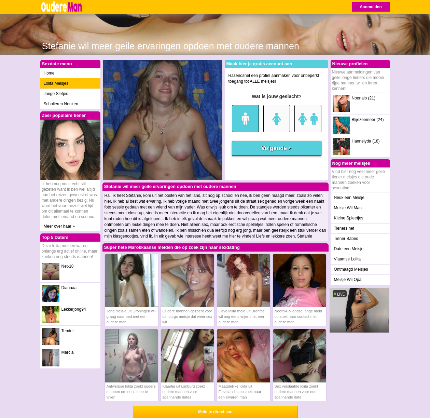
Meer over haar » (59, 226)
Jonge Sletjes (56, 93)
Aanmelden (371, 6)
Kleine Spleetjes (348, 218)
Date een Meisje (349, 248)
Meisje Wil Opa (348, 279)
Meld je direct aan (215, 411)
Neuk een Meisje (349, 197)
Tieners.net (344, 228)
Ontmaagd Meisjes (351, 269)
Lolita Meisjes (56, 83)
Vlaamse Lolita (347, 259)
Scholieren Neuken (61, 104)
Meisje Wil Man (348, 207)
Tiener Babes (346, 238)
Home (49, 73)
